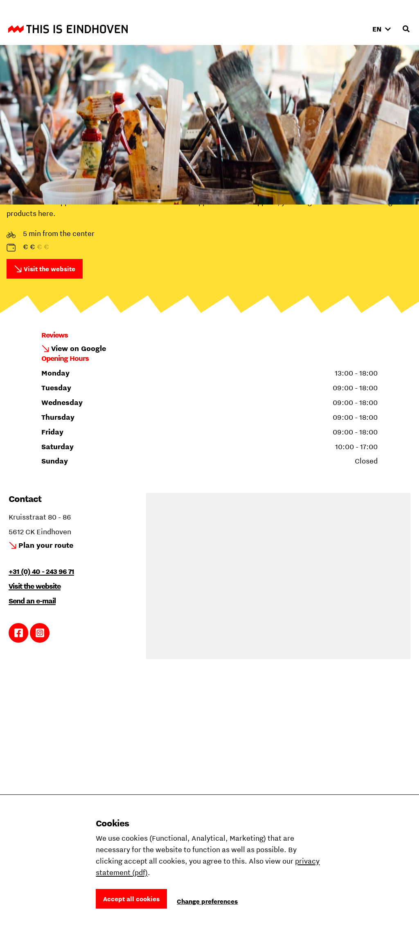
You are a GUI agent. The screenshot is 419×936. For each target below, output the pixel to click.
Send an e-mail (32, 600)
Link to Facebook (18, 633)
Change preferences (207, 901)
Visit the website (49, 269)
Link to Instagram (40, 633)
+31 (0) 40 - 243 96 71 (41, 571)
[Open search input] (406, 29)
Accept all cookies (131, 899)
